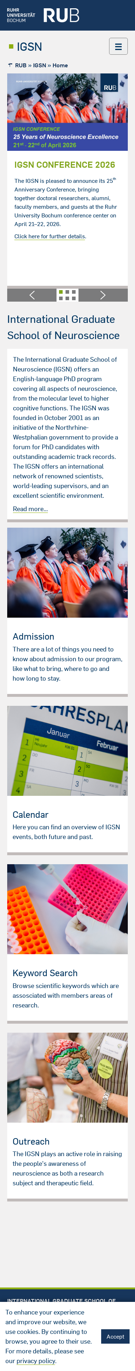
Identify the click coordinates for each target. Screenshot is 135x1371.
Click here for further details (49, 236)
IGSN (29, 46)
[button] (32, 295)
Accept (115, 1336)
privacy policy (36, 1361)
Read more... (30, 509)
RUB (21, 65)
